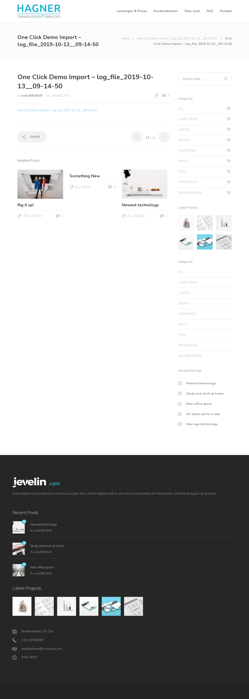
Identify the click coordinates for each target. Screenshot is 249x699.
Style (182, 172)
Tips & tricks (32, 216)
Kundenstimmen (166, 11)
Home (126, 38)
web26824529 (32, 95)
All (77, 187)
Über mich (192, 11)
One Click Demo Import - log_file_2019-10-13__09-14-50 (57, 110)
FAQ (210, 11)
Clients (184, 130)
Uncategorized (190, 193)
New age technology (202, 424)
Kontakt (226, 11)
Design (139, 216)
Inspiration (187, 151)
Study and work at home (204, 393)
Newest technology (201, 383)
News (85, 187)
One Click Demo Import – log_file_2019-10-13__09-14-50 (177, 38)
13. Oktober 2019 (58, 95)
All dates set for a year (203, 414)
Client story (187, 119)
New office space (199, 404)
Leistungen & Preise (131, 11)
